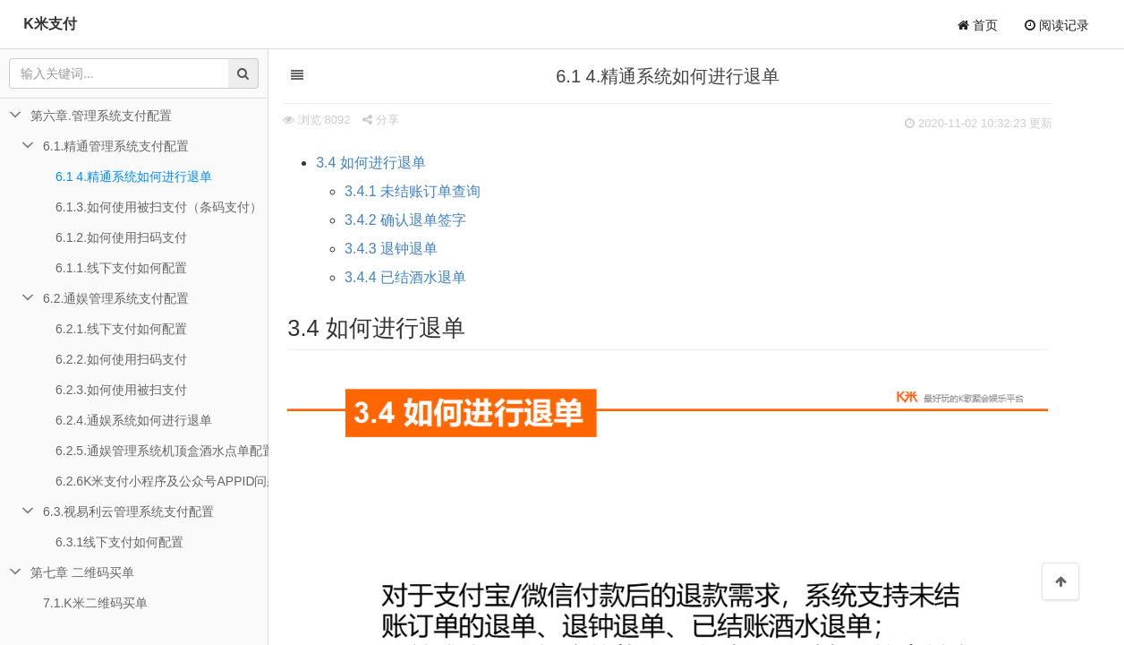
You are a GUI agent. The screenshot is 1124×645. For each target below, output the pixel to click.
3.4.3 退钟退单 (410, 248)
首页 (978, 25)
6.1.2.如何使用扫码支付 (121, 237)
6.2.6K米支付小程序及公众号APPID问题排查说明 (161, 481)
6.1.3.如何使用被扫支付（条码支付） (158, 207)
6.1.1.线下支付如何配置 (121, 268)
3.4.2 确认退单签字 (425, 220)
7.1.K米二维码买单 (95, 603)
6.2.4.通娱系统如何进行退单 (133, 420)
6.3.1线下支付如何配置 (119, 542)
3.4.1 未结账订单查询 (432, 191)
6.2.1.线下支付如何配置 (121, 329)
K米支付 (50, 23)
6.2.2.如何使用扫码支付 (121, 359)
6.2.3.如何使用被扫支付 (121, 390)
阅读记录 (1057, 25)
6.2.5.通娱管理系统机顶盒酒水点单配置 (161, 450)
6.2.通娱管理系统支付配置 (116, 298)
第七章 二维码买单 (82, 572)
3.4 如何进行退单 (391, 162)
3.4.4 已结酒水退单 (425, 277)
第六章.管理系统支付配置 (101, 115)
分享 (400, 119)
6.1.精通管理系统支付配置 (116, 146)
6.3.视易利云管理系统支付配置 (128, 511)
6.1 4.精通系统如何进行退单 (133, 176)
